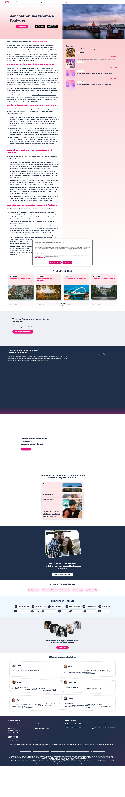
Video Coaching (91, 590)
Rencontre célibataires (49, 590)
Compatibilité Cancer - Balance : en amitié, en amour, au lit (94, 84)
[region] (62, 252)
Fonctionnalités (17, 2)
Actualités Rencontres (41, 724)
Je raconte (26, 449)
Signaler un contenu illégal (98, 751)
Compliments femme (22, 606)
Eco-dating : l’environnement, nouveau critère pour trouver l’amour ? (97, 49)
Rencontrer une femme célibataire (100, 724)
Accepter (67, 262)
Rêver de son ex (75, 611)
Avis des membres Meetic (42, 728)
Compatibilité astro (89, 606)
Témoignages (78, 590)
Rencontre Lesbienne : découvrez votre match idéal (103, 728)
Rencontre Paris (104, 611)
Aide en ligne (11, 728)
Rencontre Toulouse (39, 606)
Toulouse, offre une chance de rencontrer (44, 95)
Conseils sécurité (49, 2)
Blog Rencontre (33, 590)
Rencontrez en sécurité (14, 730)
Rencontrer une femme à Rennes (21, 280)
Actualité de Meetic (13, 726)
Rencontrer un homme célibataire (73, 727)
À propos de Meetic (13, 724)
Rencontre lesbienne (21, 611)
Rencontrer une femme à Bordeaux (48, 281)
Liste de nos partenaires (40, 257)
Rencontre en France (16, 41)
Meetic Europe (36, 741)
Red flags (35, 611)
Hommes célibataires (73, 606)
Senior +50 (62, 611)
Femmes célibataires (48, 611)
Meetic (8, 41)
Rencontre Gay (65, 590)
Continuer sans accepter (87, 240)
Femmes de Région (26, 41)
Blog (40, 2)
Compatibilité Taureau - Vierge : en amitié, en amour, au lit (94, 73)
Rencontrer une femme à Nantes (103, 280)
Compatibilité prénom (55, 606)
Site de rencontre (39, 726)
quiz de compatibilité (46, 99)
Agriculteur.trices (89, 611)
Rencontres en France (30, 2)
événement (45, 93)
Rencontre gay (104, 606)
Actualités (60, 2)
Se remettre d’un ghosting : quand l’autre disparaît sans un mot (96, 59)
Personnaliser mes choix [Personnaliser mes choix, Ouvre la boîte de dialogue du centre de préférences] (55, 262)
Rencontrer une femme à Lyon (76, 280)
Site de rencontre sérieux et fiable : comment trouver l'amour (76, 724)
